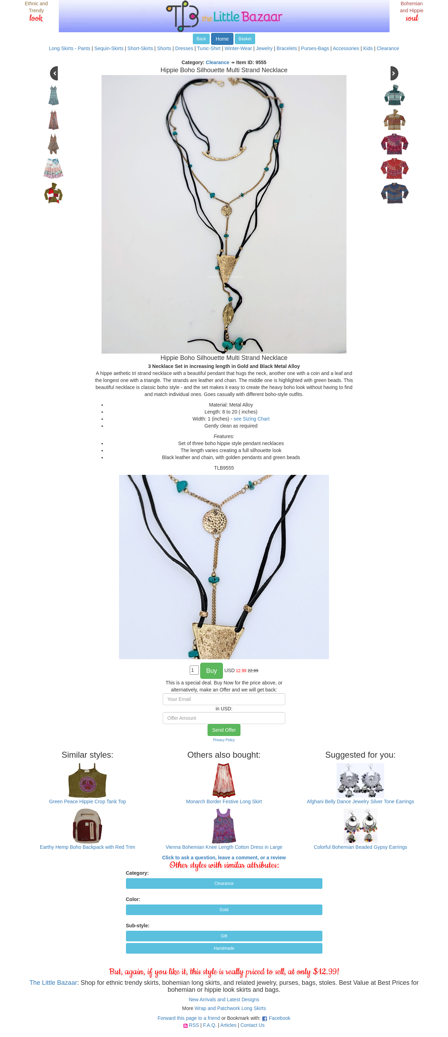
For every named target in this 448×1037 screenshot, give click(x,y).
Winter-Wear (238, 48)
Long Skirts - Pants (69, 48)
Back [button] (201, 38)
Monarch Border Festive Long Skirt (224, 801)
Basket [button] (245, 38)
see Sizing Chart (251, 419)
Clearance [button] (224, 883)
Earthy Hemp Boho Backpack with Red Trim (87, 847)
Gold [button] (223, 909)
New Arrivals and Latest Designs (224, 999)
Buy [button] (211, 670)
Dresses (184, 48)
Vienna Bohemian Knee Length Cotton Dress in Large (224, 847)
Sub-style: (138, 925)
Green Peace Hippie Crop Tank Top (87, 801)
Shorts (164, 48)
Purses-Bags (315, 48)
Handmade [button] (224, 948)
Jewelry (264, 48)
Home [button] (222, 39)
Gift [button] (224, 936)
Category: (137, 873)
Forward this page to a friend (189, 1018)
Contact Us (252, 1025)
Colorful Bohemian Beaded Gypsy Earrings (360, 847)
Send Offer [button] (224, 730)
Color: (133, 899)
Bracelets (286, 48)
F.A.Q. (210, 1025)
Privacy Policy (224, 740)
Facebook (279, 1018)
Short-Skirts (140, 48)
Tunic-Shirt (208, 48)
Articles (228, 1025)
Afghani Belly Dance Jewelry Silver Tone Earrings (360, 801)
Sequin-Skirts (108, 48)
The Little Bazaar (53, 982)
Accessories (346, 48)
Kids (368, 48)
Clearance (388, 48)
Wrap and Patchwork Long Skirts (230, 1008)
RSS (194, 1025)
